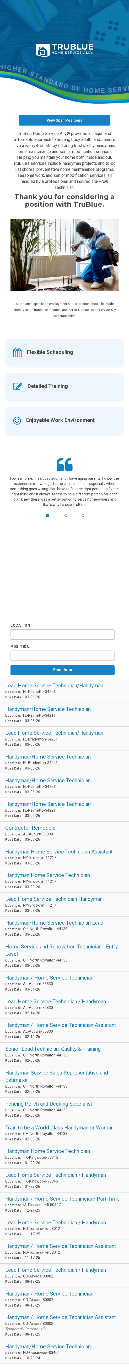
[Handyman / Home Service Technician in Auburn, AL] (64, 983)
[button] (47, 516)
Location (20, 625)
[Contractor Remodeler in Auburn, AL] (64, 833)
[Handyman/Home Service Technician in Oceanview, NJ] (64, 1352)
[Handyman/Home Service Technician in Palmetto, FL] (64, 715)
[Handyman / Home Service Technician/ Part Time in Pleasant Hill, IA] (64, 1204)
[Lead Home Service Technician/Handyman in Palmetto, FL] (64, 691)
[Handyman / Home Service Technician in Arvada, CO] (64, 1299)
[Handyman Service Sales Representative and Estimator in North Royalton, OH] (64, 1082)
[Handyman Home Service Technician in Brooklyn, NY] (64, 881)
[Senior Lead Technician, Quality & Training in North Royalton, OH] (64, 1054)
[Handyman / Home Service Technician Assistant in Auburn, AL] (64, 1031)
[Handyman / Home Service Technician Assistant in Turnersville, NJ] (64, 1252)
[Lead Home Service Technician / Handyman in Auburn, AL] (64, 1007)
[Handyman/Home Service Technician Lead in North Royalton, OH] (64, 928)
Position (20, 647)
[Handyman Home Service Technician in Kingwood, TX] (64, 1157)
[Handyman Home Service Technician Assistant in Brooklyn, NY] (64, 857)
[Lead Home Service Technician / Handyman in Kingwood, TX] (64, 1180)
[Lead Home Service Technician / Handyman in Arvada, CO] (64, 1275)
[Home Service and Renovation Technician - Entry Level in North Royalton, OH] (64, 955)
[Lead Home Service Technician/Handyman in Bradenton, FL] (64, 738)
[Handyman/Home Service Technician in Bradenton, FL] (64, 762)
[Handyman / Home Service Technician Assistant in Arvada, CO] (64, 1325)
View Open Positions (64, 120)
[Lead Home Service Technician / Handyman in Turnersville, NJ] (64, 1228)
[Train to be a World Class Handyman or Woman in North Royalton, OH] (64, 1133)
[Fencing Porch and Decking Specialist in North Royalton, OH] (64, 1109)
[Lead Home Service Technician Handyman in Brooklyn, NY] (64, 905)
